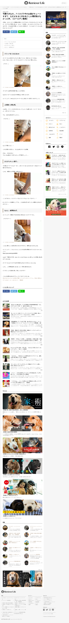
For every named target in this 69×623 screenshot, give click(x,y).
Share (6, 32)
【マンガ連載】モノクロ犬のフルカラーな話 (8, 608)
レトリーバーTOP (6, 7)
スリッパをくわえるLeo (10, 41)
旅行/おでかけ (50, 127)
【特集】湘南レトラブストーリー (20, 608)
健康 (48, 138)
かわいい (25, 7)
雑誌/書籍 (60, 131)
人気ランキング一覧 (62, 194)
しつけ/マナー (61, 127)
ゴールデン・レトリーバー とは (7, 598)
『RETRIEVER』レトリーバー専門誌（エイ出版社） (7, 616)
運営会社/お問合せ (47, 604)
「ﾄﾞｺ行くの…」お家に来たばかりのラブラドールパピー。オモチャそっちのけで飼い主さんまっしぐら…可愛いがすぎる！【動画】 (59, 156)
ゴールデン (17, 7)
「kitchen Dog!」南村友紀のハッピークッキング (7, 613)
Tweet (14, 32)
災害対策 (49, 131)
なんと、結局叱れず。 (10, 47)
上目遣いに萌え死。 (9, 43)
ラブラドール (60, 120)
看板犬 (59, 138)
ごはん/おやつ (50, 134)
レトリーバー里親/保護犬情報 (19, 612)
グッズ (59, 134)
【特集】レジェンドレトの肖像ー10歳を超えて (20, 605)
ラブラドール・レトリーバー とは (19, 598)
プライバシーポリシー (48, 600)
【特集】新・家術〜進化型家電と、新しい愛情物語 (20, 601)
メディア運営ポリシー (48, 599)
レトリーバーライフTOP (48, 613)
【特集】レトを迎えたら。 (7, 609)
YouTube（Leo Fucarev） (10, 87)
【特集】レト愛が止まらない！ (20, 603)
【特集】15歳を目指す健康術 (7, 603)
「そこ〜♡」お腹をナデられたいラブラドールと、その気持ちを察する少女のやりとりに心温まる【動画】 (59, 172)
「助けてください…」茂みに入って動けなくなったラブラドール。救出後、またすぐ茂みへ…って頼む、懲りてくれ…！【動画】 (59, 187)
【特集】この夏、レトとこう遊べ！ (20, 610)
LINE (21, 32)
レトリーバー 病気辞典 (6, 600)
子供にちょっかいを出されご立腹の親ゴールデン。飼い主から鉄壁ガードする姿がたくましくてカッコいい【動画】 (59, 180)
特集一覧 (40, 569)
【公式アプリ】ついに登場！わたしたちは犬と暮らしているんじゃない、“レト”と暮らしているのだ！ (59, 164)
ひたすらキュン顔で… (10, 45)
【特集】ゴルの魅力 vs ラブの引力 (7, 605)
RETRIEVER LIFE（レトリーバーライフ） (11, 619)
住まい (59, 124)
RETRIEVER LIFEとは (18, 613)
